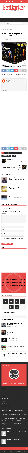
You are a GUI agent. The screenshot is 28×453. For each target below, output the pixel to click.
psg (14, 155)
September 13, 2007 (14, 340)
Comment (3, 213)
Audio (8, 28)
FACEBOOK (3, 391)
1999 (6, 153)
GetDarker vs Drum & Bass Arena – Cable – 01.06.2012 (17, 354)
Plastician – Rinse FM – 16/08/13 (15, 346)
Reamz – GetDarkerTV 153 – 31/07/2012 (14, 324)
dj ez (16, 153)
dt (20, 153)
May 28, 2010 (12, 181)
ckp (11, 153)
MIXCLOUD (3, 401)
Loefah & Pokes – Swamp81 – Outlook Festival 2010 (13, 418)
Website (3, 233)
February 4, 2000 (13, 197)
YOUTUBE (3, 394)
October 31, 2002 (13, 190)
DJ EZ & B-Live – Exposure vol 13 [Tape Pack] (17, 187)
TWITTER (3, 396)
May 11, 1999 (5, 39)
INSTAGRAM (4, 403)
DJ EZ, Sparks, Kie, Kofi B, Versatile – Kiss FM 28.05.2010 (16, 178)
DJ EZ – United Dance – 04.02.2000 (17, 196)
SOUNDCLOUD (4, 398)
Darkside (12, 39)
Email (2, 229)
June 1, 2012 (11, 356)
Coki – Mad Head (13, 338)
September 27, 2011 (12, 334)
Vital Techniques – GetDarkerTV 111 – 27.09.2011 (16, 331)
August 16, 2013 (11, 347)
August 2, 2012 (11, 326)
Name (3, 225)
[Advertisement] (14, 14)
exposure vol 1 (6, 155)
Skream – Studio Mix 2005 (20, 431)
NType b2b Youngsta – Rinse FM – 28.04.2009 (11, 420)
